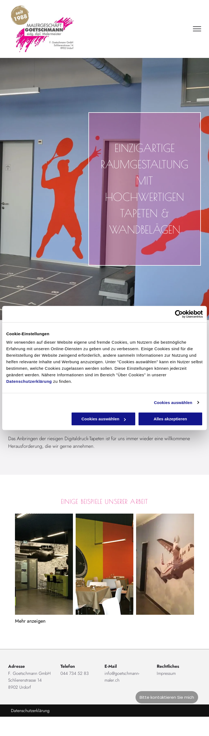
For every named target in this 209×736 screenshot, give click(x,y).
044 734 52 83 (74, 673)
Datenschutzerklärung (29, 381)
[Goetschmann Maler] (105, 564)
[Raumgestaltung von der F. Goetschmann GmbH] (44, 564)
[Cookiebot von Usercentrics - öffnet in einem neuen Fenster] (179, 314)
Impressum (166, 673)
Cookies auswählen (173, 402)
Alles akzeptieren (170, 419)
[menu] (197, 29)
